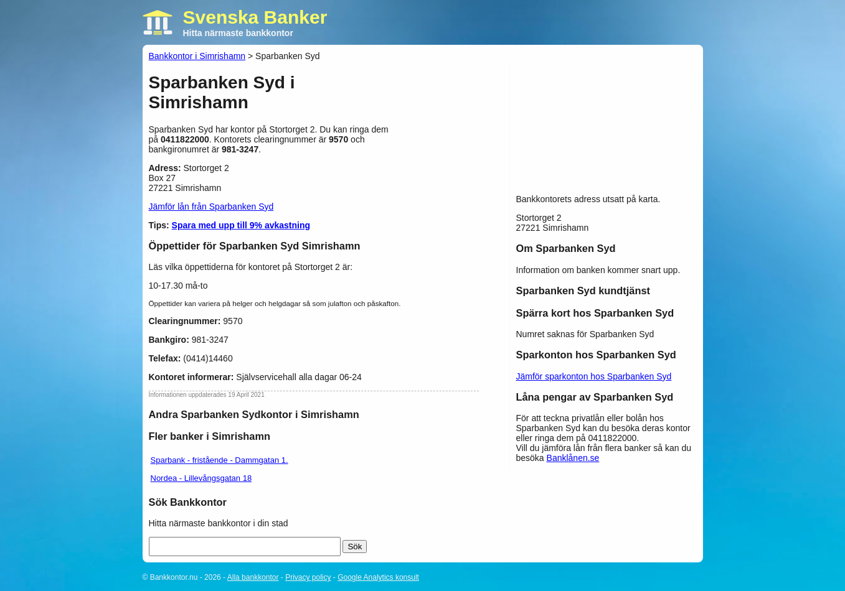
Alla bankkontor (253, 577)
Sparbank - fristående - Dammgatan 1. (219, 460)
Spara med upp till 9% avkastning (241, 225)
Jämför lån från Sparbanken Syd (211, 207)
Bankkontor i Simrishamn (197, 56)
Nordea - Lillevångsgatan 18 (201, 478)
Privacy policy (308, 577)
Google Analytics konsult (378, 577)
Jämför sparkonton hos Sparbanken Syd (594, 376)
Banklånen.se (573, 458)
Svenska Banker (255, 17)
